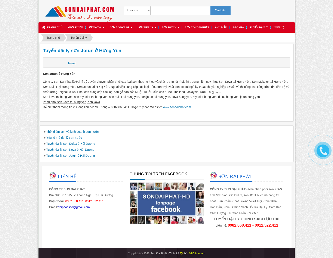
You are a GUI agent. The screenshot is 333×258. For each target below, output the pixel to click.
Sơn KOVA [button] (96, 28)
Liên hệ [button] (279, 27)
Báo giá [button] (238, 27)
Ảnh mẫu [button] (221, 27)
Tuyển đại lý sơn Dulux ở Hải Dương (70, 143)
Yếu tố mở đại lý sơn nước (64, 137)
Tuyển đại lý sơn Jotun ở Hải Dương (70, 155)
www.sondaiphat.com (177, 107)
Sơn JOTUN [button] (170, 28)
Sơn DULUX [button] (147, 28)
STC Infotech (197, 253)
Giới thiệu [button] (75, 27)
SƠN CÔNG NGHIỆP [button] (197, 27)
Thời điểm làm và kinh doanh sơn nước (72, 131)
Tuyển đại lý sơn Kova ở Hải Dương (70, 149)
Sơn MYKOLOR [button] (121, 28)
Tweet (71, 63)
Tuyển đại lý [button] (259, 27)
